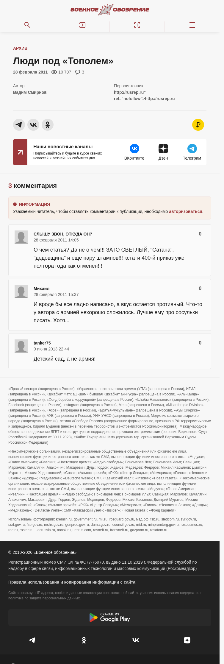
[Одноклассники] (84, 640)
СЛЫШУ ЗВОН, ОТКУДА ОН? (63, 234)
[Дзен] (187, 640)
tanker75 (42, 343)
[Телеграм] (32, 640)
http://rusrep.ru (129, 92)
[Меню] (192, 25)
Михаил (41, 288)
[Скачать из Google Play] (109, 617)
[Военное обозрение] (110, 9)
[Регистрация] (137, 25)
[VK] (136, 640)
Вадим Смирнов (30, 92)
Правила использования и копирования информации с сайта (71, 582)
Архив (20, 48)
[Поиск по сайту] (27, 25)
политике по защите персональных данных (44, 598)
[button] (82, 25)
